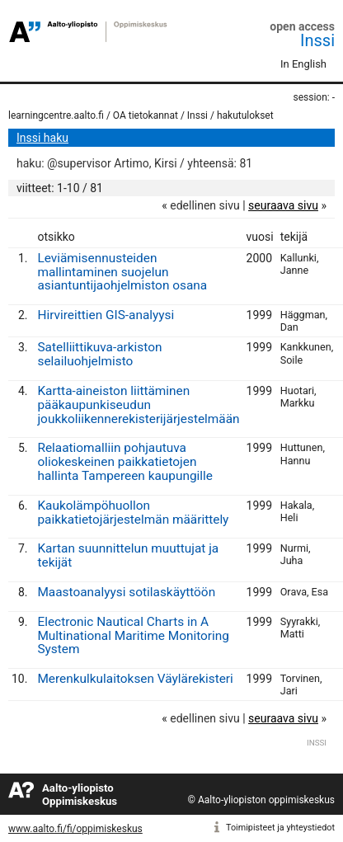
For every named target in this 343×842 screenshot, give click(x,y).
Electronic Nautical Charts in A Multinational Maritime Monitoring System (133, 635)
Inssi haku (42, 137)
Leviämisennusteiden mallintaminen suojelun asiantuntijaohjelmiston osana (122, 272)
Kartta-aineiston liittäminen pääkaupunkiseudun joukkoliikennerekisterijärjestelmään (138, 404)
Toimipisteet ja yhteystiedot (280, 827)
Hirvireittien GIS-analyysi (105, 315)
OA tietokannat (145, 115)
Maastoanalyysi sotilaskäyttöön (126, 592)
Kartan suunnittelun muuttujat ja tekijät (127, 555)
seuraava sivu (283, 205)
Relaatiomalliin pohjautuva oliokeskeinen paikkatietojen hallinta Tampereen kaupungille (125, 461)
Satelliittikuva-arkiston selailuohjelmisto (99, 354)
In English (303, 64)
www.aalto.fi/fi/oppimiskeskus (75, 829)
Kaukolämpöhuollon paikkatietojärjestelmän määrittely (132, 512)
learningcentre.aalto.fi (56, 115)
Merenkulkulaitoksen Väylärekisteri (135, 678)
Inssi (317, 40)
